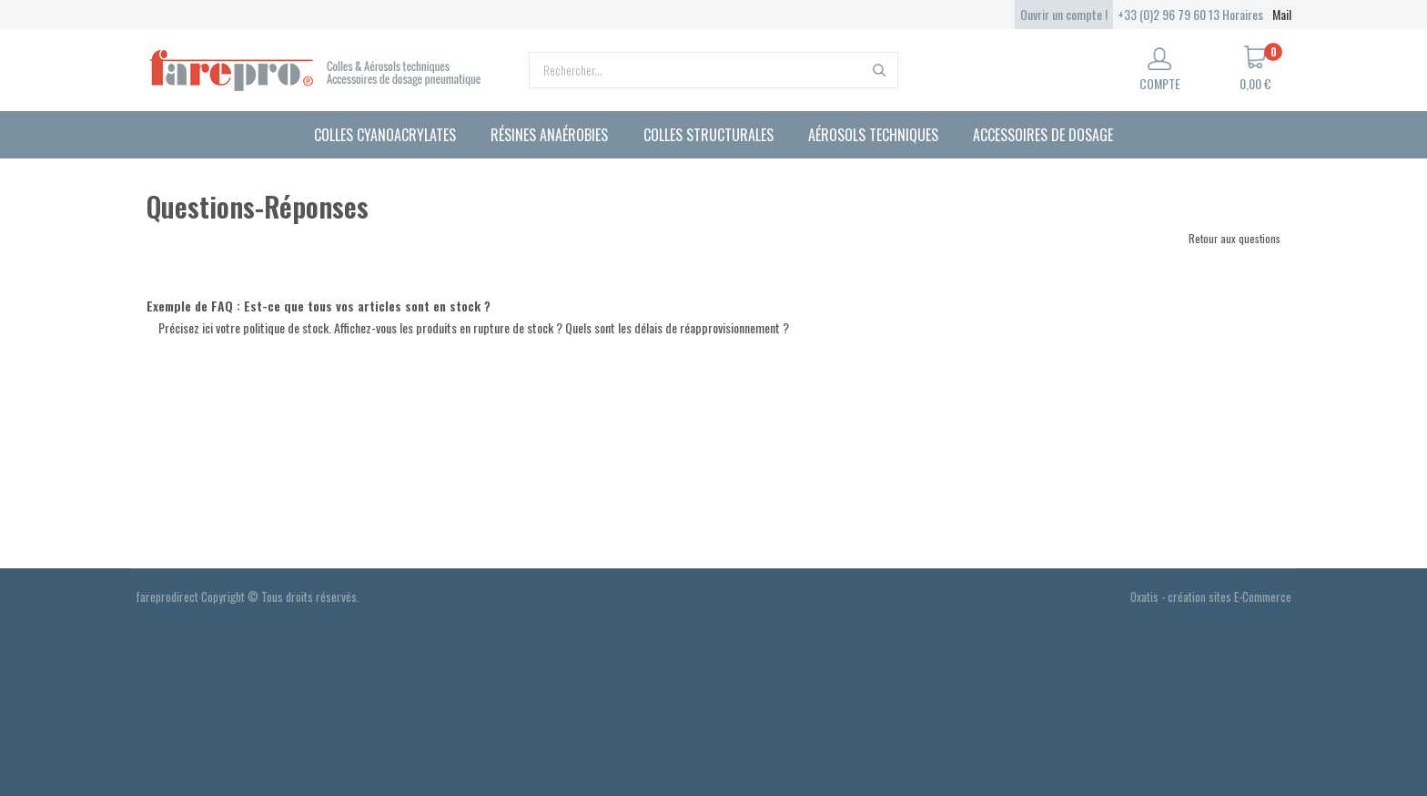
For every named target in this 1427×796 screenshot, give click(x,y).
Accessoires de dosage (1043, 135)
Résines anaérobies (549, 135)
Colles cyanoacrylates (385, 135)
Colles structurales (708, 135)
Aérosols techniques (873, 135)
